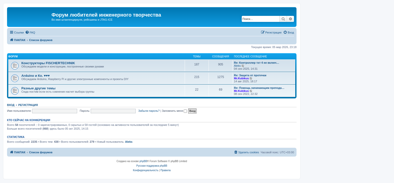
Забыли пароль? (149, 110)
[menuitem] (30, 32)
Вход (10, 104)
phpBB (143, 161)
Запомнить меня (174, 110)
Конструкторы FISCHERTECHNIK (48, 63)
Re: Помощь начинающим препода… (259, 87)
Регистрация (28, 104)
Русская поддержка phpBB (151, 165)
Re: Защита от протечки (250, 75)
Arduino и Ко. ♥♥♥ (35, 76)
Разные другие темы (38, 88)
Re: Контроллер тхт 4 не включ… (256, 62)
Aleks (237, 65)
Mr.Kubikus (241, 78)
